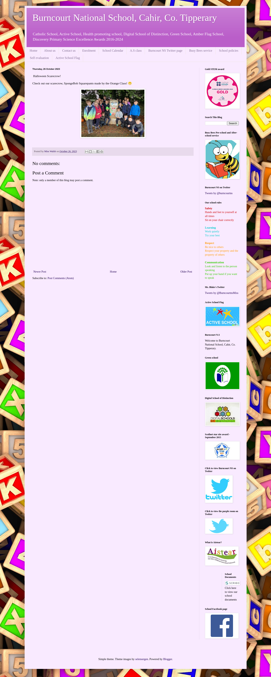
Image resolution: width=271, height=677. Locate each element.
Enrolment (89, 50)
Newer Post (39, 271)
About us (50, 50)
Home (33, 50)
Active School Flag (68, 58)
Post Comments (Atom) (61, 278)
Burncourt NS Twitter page (165, 50)
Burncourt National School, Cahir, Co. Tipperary (124, 17)
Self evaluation (39, 58)
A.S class (136, 50)
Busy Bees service (200, 50)
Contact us (69, 50)
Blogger (167, 659)
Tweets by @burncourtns (219, 193)
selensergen (141, 659)
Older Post (186, 271)
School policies (228, 50)
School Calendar (112, 50)
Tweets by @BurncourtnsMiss (222, 292)
